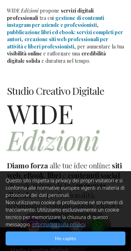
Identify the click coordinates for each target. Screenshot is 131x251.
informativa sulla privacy (58, 224)
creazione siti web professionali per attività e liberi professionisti (57, 43)
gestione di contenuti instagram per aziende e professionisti (55, 22)
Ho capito (65, 238)
